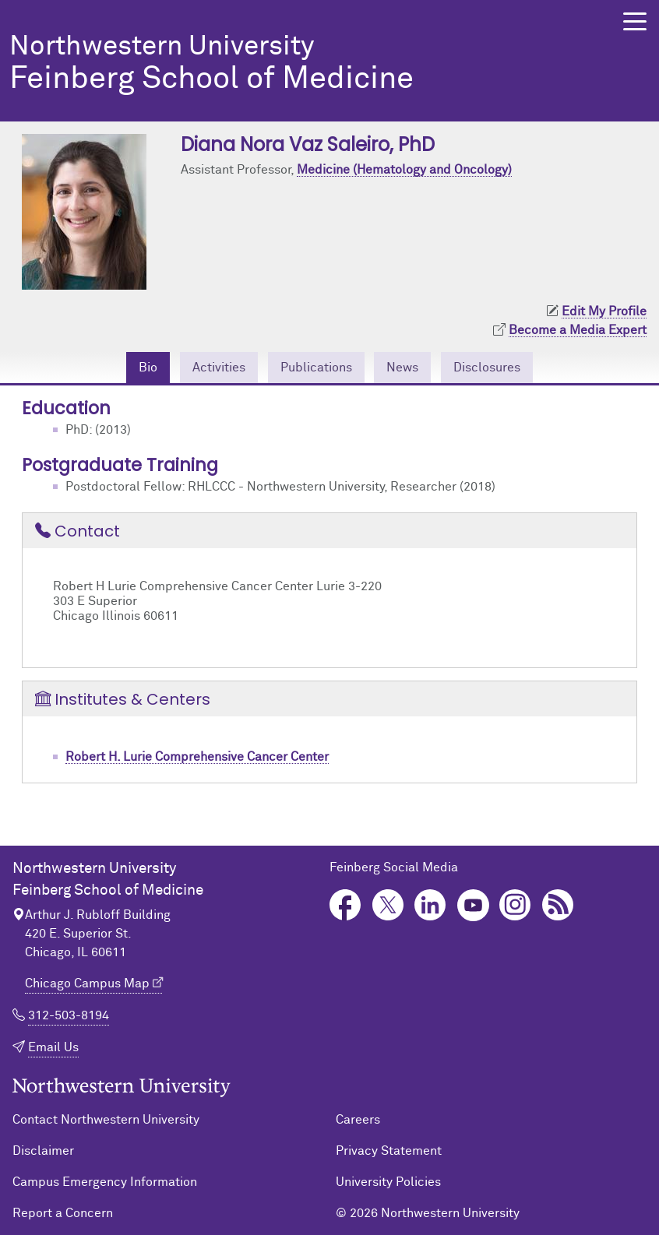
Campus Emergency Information (104, 1182)
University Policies (388, 1182)
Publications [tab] (316, 367)
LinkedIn (430, 905)
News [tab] (402, 367)
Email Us (53, 1047)
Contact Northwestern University (105, 1120)
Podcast (558, 905)
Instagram (515, 905)
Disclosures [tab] (486, 367)
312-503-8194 (68, 1015)
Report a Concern (62, 1213)
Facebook (345, 905)
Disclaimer (43, 1151)
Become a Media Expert (578, 330)
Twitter (388, 905)
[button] (635, 21)
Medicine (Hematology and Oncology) (404, 170)
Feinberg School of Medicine (296, 64)
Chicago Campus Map (87, 983)
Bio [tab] (148, 367)
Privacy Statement (389, 1151)
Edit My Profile (604, 311)
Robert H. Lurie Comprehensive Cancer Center (197, 757)
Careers (358, 1120)
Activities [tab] (218, 367)
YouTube (473, 905)
